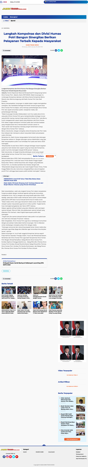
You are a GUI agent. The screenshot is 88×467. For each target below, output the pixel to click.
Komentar (6, 50)
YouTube (18, 457)
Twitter (14, 457)
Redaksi (78, 452)
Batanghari (13, 17)
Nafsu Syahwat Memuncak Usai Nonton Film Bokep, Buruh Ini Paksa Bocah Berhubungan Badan (68, 399)
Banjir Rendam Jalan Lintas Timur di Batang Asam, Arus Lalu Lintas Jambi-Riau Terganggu (67, 407)
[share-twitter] (59, 50)
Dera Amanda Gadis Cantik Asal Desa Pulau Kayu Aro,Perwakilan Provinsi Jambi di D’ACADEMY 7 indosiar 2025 (68, 431)
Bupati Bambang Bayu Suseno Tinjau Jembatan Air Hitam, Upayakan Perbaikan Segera (68, 423)
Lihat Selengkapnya (72, 439)
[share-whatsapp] (61, 50)
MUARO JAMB (39, 452)
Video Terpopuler (65, 371)
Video (7, 20)
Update (50, 156)
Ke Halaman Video (72, 375)
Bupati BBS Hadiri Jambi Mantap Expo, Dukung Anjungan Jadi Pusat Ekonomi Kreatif (67, 415)
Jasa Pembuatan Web (82, 458)
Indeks (5, 17)
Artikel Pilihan (64, 382)
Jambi (13, 20)
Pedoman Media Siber (82, 456)
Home (5, 2)
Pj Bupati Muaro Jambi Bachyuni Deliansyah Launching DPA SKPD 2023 (23, 264)
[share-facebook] (56, 50)
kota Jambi (51, 452)
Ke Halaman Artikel (72, 386)
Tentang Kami (79, 454)
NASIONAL (6, 271)
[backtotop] (44, 446)
